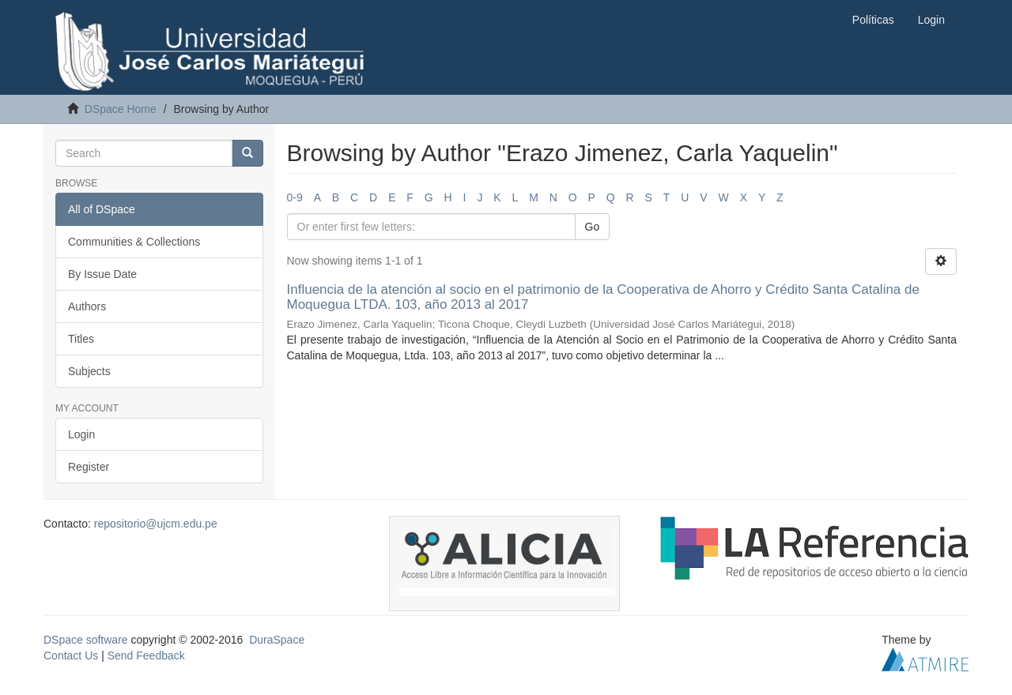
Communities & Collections (134, 241)
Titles (81, 338)
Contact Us (70, 655)
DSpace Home (121, 109)
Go (592, 226)
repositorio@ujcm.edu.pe (155, 523)
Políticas (873, 19)
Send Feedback (146, 655)
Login (81, 434)
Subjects (89, 371)
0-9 (295, 197)
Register (88, 466)
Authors (87, 306)
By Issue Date (102, 274)
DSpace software (85, 639)
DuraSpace (276, 639)
